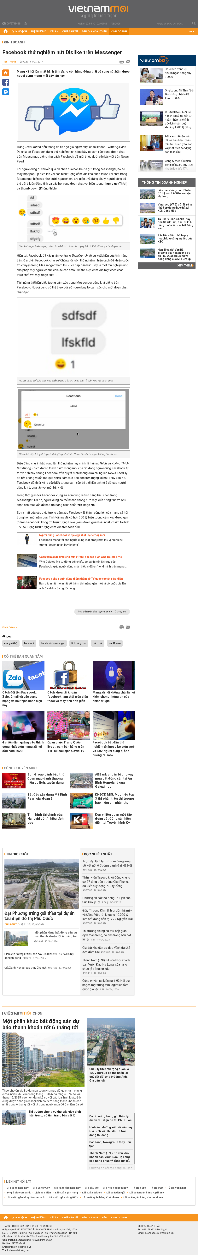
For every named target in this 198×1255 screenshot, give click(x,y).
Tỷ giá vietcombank (19, 1192)
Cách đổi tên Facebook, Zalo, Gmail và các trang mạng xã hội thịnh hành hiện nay (22, 699)
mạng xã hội (11, 643)
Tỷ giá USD (156, 1187)
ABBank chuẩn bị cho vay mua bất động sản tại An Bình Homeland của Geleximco (114, 780)
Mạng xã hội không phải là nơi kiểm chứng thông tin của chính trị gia (114, 697)
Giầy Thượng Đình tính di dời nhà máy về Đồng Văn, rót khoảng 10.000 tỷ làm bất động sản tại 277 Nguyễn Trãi (107, 915)
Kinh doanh (119, 31)
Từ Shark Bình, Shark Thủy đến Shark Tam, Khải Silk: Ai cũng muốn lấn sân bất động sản (175, 223)
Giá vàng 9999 (41, 1187)
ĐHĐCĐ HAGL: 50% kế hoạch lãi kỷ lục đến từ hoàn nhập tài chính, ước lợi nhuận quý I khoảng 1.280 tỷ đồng (178, 119)
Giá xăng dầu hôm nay (67, 1187)
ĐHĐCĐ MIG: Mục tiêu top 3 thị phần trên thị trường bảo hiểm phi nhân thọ (114, 798)
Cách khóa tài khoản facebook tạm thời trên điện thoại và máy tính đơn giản (67, 697)
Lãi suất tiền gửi (115, 1192)
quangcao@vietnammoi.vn (159, 1233)
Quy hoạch (19, 31)
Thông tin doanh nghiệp (164, 182)
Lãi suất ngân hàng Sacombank (26, 1197)
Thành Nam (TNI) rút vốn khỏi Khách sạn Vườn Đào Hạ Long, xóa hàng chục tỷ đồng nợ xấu (106, 964)
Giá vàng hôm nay (18, 1187)
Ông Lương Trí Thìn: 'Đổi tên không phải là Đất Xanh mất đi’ (179, 94)
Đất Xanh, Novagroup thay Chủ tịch (25, 967)
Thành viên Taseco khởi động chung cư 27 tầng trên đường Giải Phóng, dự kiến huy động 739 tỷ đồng (106, 882)
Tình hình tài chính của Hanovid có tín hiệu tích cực (45, 819)
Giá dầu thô (92, 1187)
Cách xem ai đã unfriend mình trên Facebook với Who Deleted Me (80, 556)
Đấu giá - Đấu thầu (94, 31)
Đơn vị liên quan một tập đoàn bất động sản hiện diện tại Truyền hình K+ (113, 819)
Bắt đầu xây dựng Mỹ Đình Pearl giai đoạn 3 (47, 796)
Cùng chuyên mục (20, 768)
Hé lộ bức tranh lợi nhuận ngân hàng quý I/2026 (178, 73)
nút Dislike (115, 643)
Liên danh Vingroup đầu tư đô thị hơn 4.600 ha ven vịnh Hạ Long (175, 193)
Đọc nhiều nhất (98, 854)
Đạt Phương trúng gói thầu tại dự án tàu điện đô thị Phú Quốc (39, 916)
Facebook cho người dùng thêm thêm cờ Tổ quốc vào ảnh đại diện (81, 578)
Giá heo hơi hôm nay (115, 1187)
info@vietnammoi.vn (20, 1247)
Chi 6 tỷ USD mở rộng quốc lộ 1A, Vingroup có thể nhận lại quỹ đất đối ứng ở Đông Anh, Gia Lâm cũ (109, 1074)
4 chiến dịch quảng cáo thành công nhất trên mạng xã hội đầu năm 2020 (23, 747)
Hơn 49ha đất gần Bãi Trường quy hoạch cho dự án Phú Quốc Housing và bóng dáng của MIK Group (174, 254)
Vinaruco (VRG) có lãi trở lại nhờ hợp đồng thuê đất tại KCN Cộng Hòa (175, 207)
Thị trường (39, 31)
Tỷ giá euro (139, 1187)
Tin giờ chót (17, 854)
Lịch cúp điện (43, 1192)
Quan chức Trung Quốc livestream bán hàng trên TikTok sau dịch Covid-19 (65, 747)
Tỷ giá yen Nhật (176, 1187)
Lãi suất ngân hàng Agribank (146, 1192)
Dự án (54, 31)
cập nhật (97, 643)
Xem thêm (186, 265)
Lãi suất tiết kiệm (92, 1192)
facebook (29, 643)
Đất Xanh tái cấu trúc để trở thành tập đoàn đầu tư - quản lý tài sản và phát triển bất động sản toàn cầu (178, 144)
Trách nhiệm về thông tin (15, 1250)
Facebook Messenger (53, 643)
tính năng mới (78, 643)
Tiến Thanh (9, 61)
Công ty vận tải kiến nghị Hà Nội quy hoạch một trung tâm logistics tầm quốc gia (106, 985)
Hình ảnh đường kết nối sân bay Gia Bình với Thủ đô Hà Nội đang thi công (110, 1131)
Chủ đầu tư (70, 31)
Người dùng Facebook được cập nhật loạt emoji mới (72, 535)
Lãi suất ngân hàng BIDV (63, 1197)
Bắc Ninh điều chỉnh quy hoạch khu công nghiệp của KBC (175, 238)
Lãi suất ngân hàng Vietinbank (101, 1197)
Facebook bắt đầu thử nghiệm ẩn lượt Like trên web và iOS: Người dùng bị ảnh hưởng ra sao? (114, 749)
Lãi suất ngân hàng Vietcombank (143, 1197)
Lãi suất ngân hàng (66, 1192)
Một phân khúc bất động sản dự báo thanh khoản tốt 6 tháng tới (55, 934)
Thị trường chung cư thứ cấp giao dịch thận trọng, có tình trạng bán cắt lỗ (106, 935)
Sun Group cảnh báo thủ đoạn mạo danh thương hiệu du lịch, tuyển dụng (45, 778)
